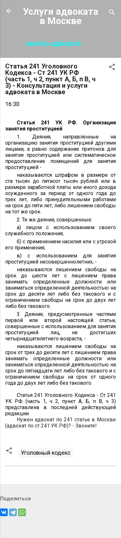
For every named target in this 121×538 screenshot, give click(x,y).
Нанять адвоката (53, 43)
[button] (112, 68)
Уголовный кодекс (46, 452)
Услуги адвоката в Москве (60, 16)
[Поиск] (112, 13)
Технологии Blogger (60, 525)
